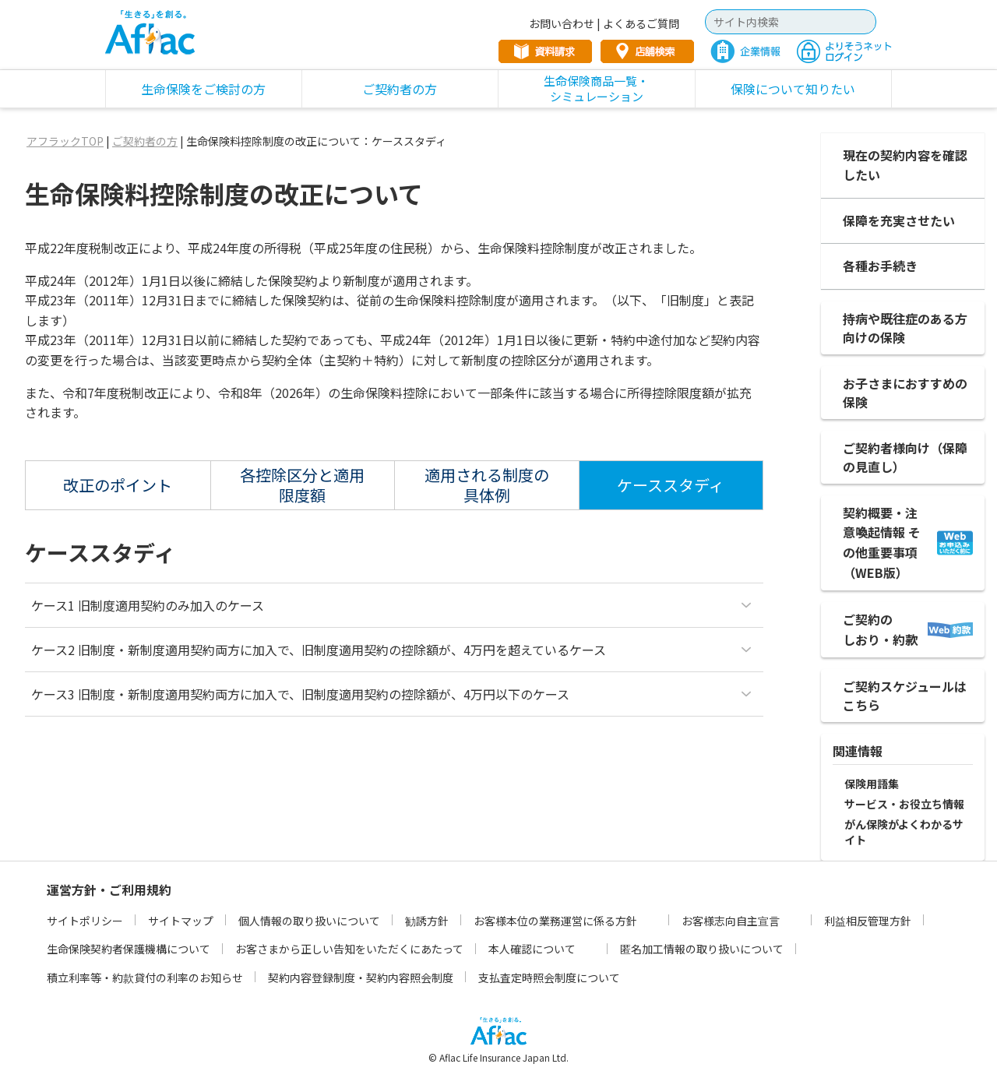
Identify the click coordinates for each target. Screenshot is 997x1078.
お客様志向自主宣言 (731, 920)
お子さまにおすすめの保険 (905, 392)
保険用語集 (871, 784)
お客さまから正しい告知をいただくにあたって (349, 948)
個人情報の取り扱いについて (309, 920)
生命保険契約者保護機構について (128, 948)
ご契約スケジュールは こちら (905, 695)
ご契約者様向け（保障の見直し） (905, 457)
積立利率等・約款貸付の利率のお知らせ (145, 977)
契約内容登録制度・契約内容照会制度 (360, 977)
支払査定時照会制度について (549, 977)
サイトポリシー (85, 920)
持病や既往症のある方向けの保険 (905, 328)
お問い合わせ (561, 23)
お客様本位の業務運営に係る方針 (555, 920)
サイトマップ (180, 920)
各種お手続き (880, 265)
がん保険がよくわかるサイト (904, 832)
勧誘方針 (427, 920)
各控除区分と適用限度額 (302, 484)
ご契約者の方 (145, 141)
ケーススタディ (670, 485)
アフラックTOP (65, 141)
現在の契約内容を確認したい (905, 165)
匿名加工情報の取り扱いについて (702, 948)
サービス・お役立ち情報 (904, 804)
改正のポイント (117, 485)
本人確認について (532, 948)
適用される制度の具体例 (487, 484)
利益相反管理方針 (867, 920)
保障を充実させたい (899, 220)
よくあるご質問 (641, 23)
